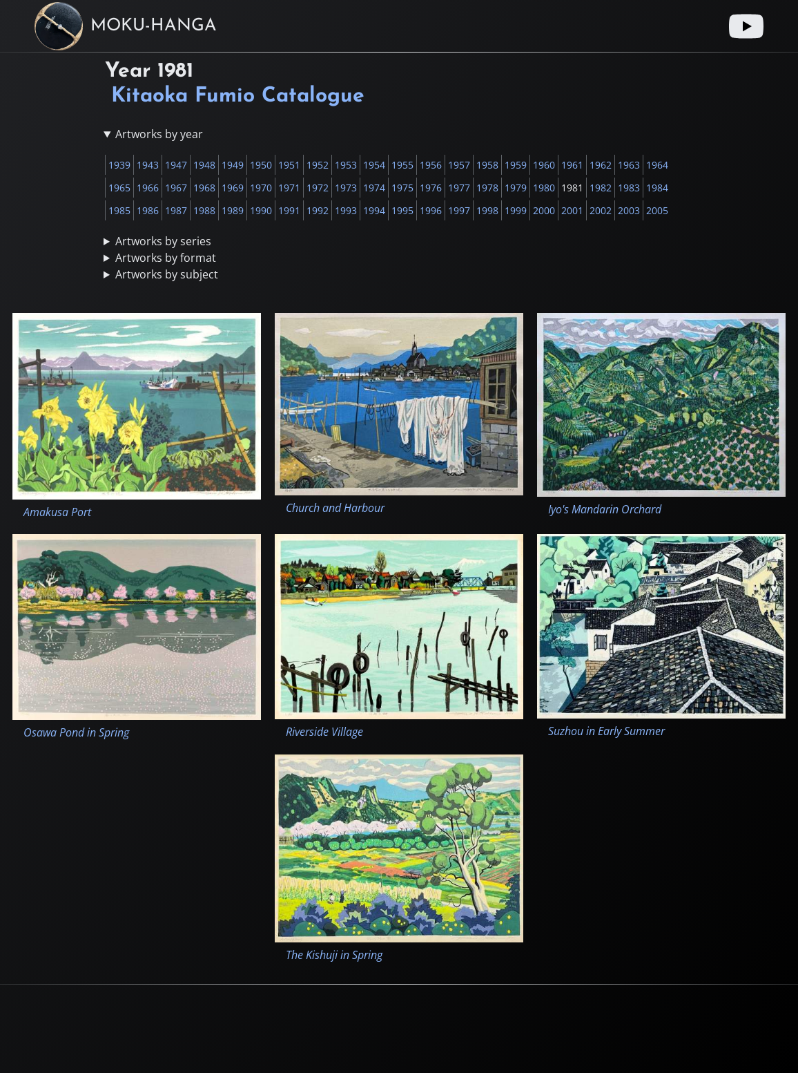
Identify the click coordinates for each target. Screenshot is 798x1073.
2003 (629, 210)
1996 (431, 210)
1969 (233, 187)
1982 (601, 187)
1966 (148, 187)
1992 (317, 210)
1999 (516, 210)
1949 (233, 164)
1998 (487, 210)
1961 (572, 164)
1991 (289, 210)
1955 (402, 164)
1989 (233, 210)
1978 (487, 187)
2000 (544, 210)
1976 (431, 187)
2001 (572, 210)
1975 (402, 187)
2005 (657, 210)
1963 (629, 164)
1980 (544, 187)
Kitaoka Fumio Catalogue (237, 96)
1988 (204, 210)
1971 (289, 187)
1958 (487, 164)
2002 (601, 210)
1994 (374, 210)
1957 (459, 164)
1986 (148, 210)
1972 (317, 187)
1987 (176, 210)
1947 (176, 164)
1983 (629, 187)
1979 (516, 187)
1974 (374, 187)
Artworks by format (165, 257)
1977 (459, 187)
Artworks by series (163, 241)
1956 (431, 164)
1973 (346, 187)
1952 (317, 164)
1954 (374, 164)
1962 (601, 164)
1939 (119, 164)
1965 (119, 187)
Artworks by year (159, 134)
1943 (148, 164)
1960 (544, 164)
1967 (176, 187)
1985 (119, 210)
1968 (204, 187)
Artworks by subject (166, 274)
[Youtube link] (746, 26)
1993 (346, 210)
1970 (261, 187)
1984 (657, 187)
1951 (289, 164)
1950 (261, 164)
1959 (516, 164)
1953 (346, 164)
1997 (459, 210)
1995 (402, 210)
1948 (204, 164)
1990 (261, 210)
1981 (572, 187)
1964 (657, 164)
